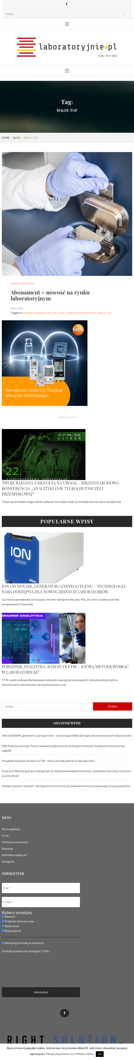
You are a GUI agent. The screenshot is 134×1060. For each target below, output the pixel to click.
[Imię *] (41, 888)
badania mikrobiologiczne (40, 313)
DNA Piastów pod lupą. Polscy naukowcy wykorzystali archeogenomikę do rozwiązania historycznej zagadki (63, 748)
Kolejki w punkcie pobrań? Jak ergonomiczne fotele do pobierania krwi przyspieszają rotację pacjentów (66, 786)
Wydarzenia (10, 926)
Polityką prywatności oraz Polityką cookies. (70, 1054)
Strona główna (11, 829)
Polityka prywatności (15, 842)
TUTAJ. (45, 951)
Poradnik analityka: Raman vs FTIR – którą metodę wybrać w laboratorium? (48, 761)
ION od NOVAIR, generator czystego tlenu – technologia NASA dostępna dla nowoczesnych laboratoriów (64, 589)
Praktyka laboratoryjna (18, 921)
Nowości (8, 916)
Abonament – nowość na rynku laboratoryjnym (50, 295)
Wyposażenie (11, 931)
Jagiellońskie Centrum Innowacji (78, 313)
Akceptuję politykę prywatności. (23, 943)
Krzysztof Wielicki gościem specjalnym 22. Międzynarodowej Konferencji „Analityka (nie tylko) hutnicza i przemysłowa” (66, 773)
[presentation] (17, 970)
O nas (5, 835)
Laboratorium (19, 283)
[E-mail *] (41, 902)
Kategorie (8, 861)
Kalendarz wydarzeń (14, 855)
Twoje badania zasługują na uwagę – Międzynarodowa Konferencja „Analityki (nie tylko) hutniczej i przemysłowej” (60, 488)
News (31, 283)
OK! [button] (99, 1054)
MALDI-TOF (105, 313)
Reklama (7, 848)
